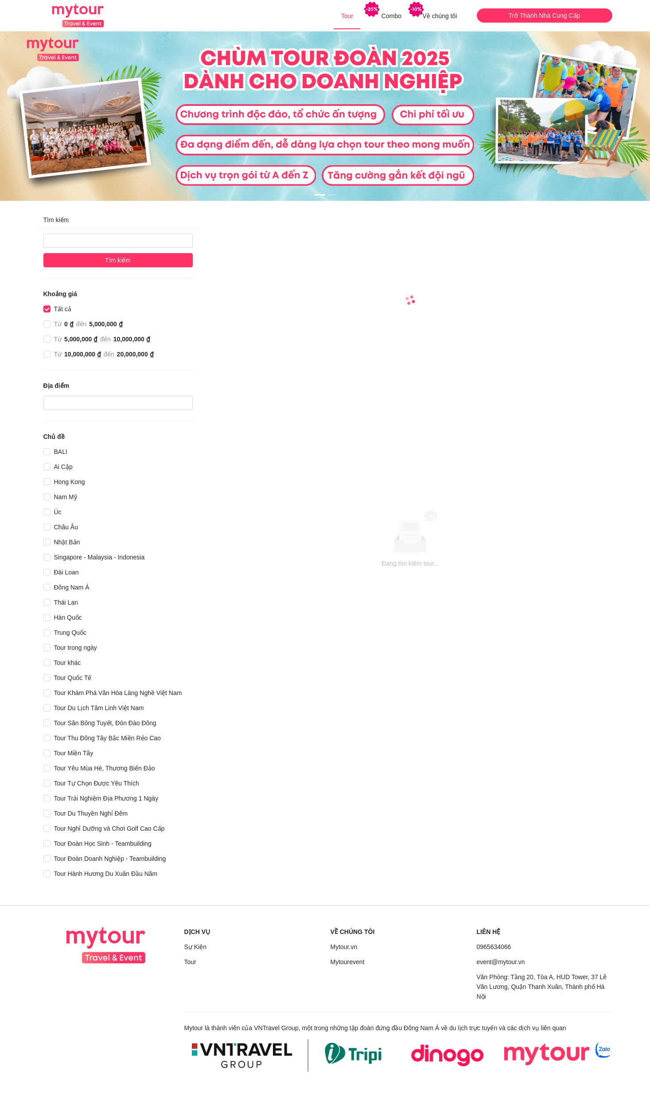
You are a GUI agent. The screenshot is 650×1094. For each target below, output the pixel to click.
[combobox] (50, 403)
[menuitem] (347, 16)
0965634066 (494, 946)
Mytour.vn (344, 946)
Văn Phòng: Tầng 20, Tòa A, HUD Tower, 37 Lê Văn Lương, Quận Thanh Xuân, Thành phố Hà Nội (542, 986)
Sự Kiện (195, 946)
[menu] (325, 15)
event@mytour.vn (501, 961)
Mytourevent (348, 961)
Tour (190, 961)
